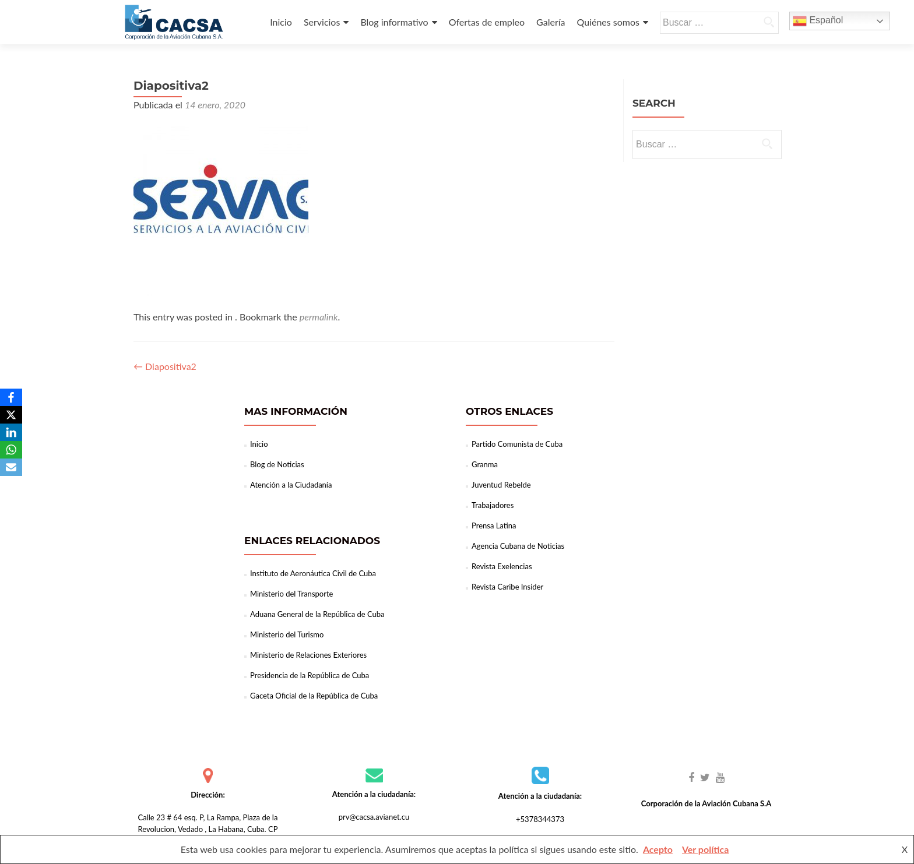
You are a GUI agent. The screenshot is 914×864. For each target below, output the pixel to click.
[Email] (11, 467)
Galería (550, 21)
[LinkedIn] (11, 432)
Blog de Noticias (277, 464)
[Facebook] (11, 397)
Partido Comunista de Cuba (517, 444)
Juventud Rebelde (501, 484)
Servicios (322, 21)
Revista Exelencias (502, 566)
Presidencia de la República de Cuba (309, 675)
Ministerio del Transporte (291, 593)
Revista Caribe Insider (507, 586)
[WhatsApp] (11, 450)
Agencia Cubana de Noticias (518, 546)
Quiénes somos (608, 21)
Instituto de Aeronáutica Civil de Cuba (313, 573)
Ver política (705, 849)
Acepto (658, 849)
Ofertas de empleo (487, 21)
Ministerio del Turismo (287, 634)
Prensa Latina (494, 525)
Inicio (281, 21)
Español (818, 21)
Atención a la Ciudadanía (291, 484)
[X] (11, 415)
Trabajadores (493, 505)
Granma (485, 464)
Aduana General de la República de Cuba (317, 614)
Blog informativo (394, 21)
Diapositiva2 (164, 366)
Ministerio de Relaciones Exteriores (308, 655)
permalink (319, 316)
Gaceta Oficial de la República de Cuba (314, 695)
